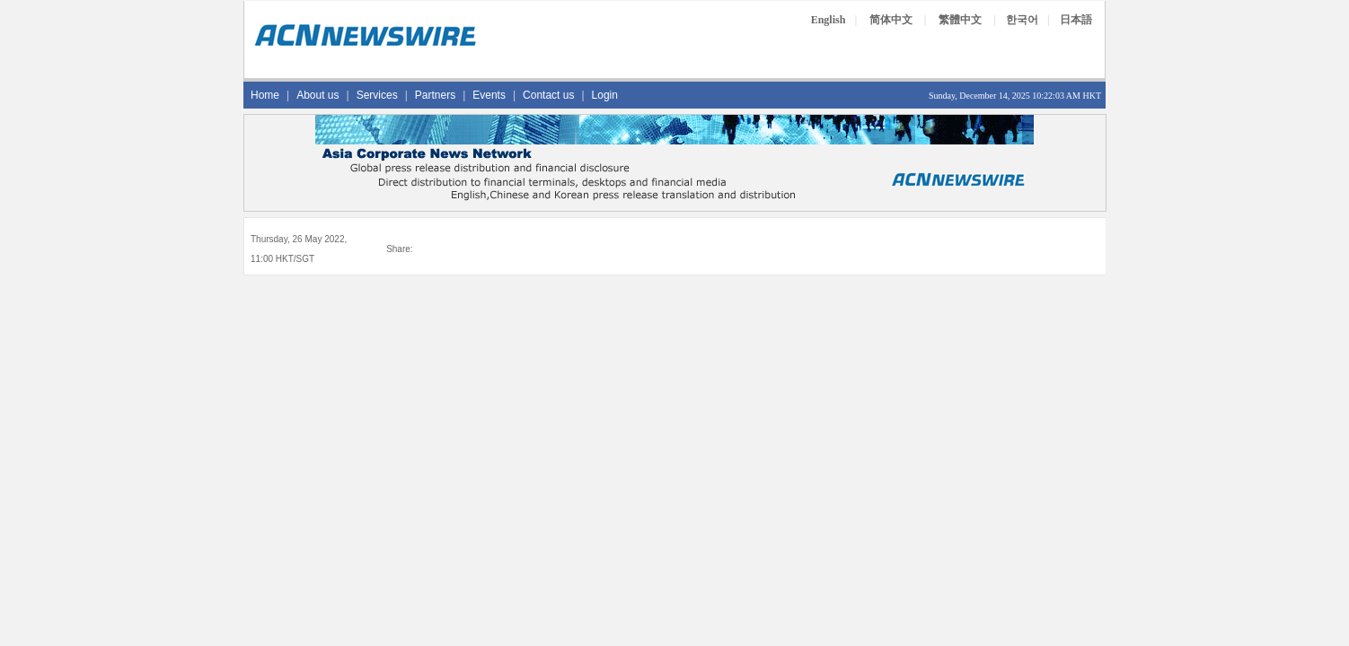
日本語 (1076, 19)
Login (605, 95)
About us (317, 95)
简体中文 (891, 19)
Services (377, 95)
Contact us (548, 95)
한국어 (1022, 19)
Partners (435, 95)
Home (265, 95)
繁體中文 (960, 19)
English (828, 19)
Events (489, 95)
